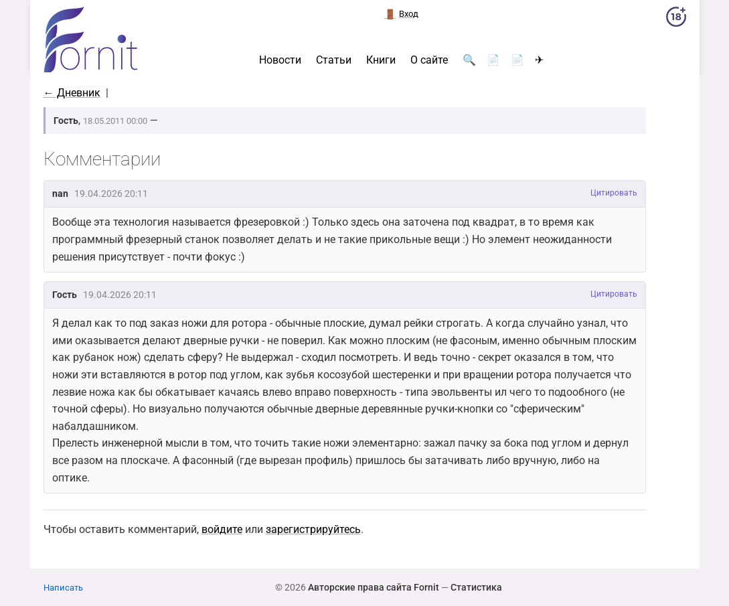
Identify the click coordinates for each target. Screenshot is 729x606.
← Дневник (72, 92)
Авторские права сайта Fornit (373, 587)
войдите (221, 529)
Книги (381, 60)
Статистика (476, 587)
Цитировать (613, 193)
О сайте (429, 60)
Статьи (333, 60)
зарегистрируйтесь (313, 529)
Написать (63, 588)
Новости (280, 60)
